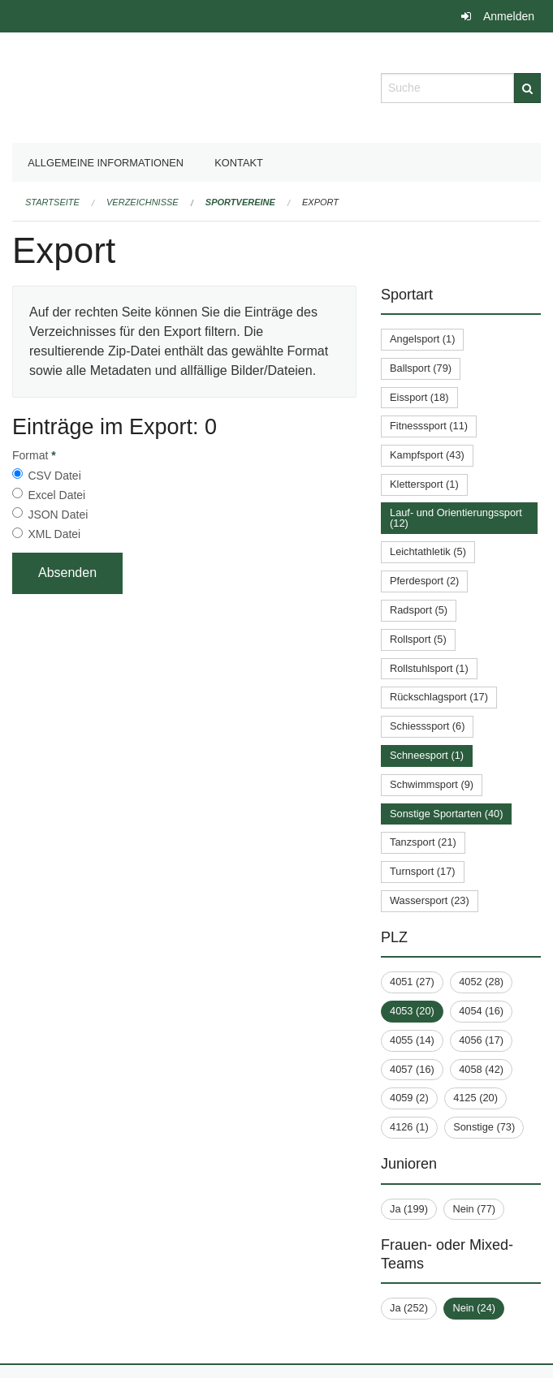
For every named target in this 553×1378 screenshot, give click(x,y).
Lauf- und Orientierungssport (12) (456, 517)
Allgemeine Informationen (106, 163)
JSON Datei (58, 514)
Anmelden (508, 16)
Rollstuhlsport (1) (429, 668)
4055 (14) (412, 1040)
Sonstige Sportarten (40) (446, 813)
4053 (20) (412, 1011)
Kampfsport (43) (427, 455)
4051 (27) (412, 981)
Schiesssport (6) (427, 726)
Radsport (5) (418, 610)
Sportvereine (240, 202)
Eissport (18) (419, 397)
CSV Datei (54, 475)
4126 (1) (409, 1127)
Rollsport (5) (418, 639)
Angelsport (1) (422, 339)
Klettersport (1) (424, 484)
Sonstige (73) (484, 1127)
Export (320, 202)
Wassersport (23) (429, 900)
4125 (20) (475, 1098)
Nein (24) (473, 1308)
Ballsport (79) (420, 368)
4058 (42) (481, 1069)
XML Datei (54, 534)
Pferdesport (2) (424, 581)
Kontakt (238, 163)
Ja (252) (409, 1308)
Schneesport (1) (427, 755)
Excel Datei (56, 495)
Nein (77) (473, 1209)
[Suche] (527, 88)
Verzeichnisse (142, 202)
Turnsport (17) (423, 871)
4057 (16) (412, 1069)
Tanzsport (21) (423, 842)
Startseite (52, 202)
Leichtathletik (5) (428, 551)
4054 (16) (481, 1011)
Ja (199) (409, 1209)
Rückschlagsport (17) (439, 697)
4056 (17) (481, 1040)
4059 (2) (409, 1098)
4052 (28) (481, 981)
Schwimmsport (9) (431, 784)
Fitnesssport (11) (429, 426)
